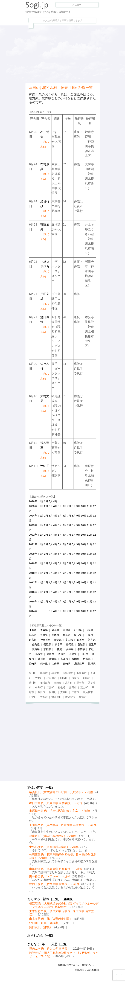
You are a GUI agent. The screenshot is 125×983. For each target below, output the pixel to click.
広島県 (73, 654)
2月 (46, 501)
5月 (60, 506)
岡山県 (61, 654)
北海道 (32, 630)
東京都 (32, 639)
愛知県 (81, 644)
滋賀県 (36, 649)
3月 (51, 501)
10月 (83, 506)
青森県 (44, 630)
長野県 (47, 644)
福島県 (32, 635)
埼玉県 (78, 635)
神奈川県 (45, 639)
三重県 (92, 644)
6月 (64, 506)
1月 (41, 501)
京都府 (47, 649)
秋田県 (78, 630)
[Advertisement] (75, 53)
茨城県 (44, 635)
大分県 (55, 663)
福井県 (91, 639)
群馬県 (66, 635)
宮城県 (66, 630)
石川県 (80, 639)
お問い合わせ (88, 965)
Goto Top (119, 977)
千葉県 (89, 635)
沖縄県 (91, 663)
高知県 (64, 658)
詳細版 (68, 899)
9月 (78, 506)
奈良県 (81, 649)
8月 (74, 506)
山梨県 (36, 644)
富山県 (69, 639)
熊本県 (44, 663)
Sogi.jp (95, 970)
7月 (69, 506)
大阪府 (58, 649)
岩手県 (55, 630)
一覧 (49, 787)
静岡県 (70, 644)
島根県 (50, 654)
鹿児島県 (79, 663)
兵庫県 (70, 649)
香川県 (41, 658)
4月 (55, 501)
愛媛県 (53, 658)
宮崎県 (66, 663)
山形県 (89, 630)
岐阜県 (58, 644)
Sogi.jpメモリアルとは (69, 965)
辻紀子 (45, 470)
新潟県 (58, 639)
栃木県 (55, 635)
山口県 (84, 654)
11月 (89, 506)
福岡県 (75, 658)
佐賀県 (87, 658)
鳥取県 (39, 654)
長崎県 (32, 663)
